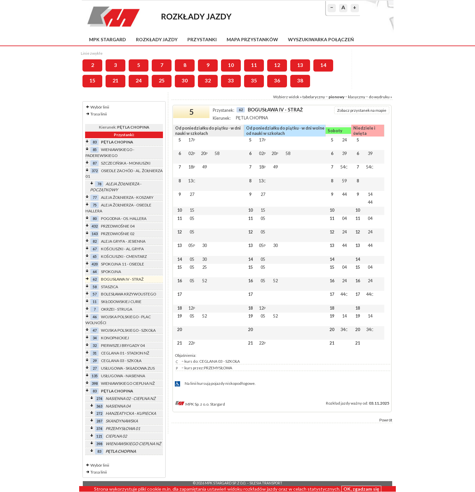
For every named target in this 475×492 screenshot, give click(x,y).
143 (95, 233)
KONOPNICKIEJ (115, 337)
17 (191, 139)
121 (99, 436)
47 (95, 330)
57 (95, 294)
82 (95, 241)
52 (204, 280)
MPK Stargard (107, 39)
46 (95, 317)
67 (95, 249)
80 (95, 218)
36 (277, 80)
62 (95, 279)
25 (162, 80)
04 (344, 218)
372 (95, 171)
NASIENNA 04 (118, 406)
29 (95, 360)
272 (99, 413)
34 (95, 338)
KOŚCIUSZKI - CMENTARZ (124, 256)
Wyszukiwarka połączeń (321, 39)
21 (115, 80)
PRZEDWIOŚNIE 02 (118, 233)
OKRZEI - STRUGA (116, 309)
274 (99, 398)
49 (204, 166)
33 (231, 80)
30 (185, 80)
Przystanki (202, 39)
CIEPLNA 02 (116, 436)
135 (95, 376)
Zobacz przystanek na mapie (361, 110)
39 (344, 153)
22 (191, 343)
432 (95, 226)
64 (95, 271)
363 (99, 406)
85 (95, 149)
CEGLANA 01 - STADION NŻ (125, 353)
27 (95, 368)
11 (254, 65)
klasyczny (356, 96)
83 (95, 142)
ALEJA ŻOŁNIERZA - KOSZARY (127, 197)
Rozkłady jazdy (156, 39)
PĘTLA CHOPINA (117, 141)
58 (95, 287)
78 (99, 184)
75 (95, 205)
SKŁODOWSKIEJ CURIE (121, 301)
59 (344, 180)
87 (95, 163)
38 (300, 80)
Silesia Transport (265, 483)
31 (95, 353)
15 (92, 80)
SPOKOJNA (111, 271)
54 (344, 166)
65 (95, 256)
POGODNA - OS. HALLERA (123, 218)
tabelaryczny (313, 96)
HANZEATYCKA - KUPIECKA (131, 413)
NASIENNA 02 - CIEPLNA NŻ (130, 398)
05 (192, 218)
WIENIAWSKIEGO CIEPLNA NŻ (128, 383)
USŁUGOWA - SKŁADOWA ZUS (128, 368)
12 (277, 65)
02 (191, 153)
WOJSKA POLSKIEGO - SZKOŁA (128, 330)
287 (99, 421)
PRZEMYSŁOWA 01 (123, 428)
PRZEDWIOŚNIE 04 (118, 226)
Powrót (385, 419)
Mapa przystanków (252, 39)
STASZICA (109, 286)
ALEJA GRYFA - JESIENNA (123, 241)
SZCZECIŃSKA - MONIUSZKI (125, 163)
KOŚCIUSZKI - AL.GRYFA (122, 248)
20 (204, 153)
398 (95, 383)
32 (208, 80)
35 (254, 80)
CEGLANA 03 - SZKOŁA (121, 360)
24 (139, 80)
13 (300, 65)
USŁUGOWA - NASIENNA (123, 375)
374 (99, 428)
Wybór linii (99, 107)
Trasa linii (98, 113)
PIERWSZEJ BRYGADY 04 (123, 345)
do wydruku (379, 96)
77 (95, 197)
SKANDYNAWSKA (122, 420)
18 (191, 166)
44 (344, 194)
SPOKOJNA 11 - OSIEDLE (122, 263)
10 (231, 65)
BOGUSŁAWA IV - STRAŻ (122, 279)
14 (323, 65)
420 (95, 264)
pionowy (336, 96)
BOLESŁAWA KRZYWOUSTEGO (128, 294)
